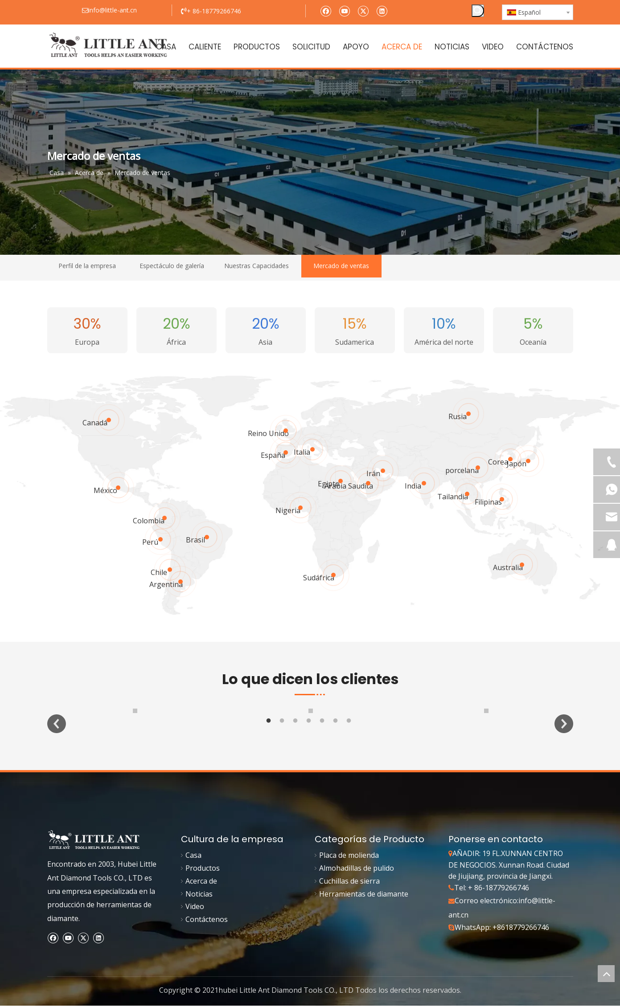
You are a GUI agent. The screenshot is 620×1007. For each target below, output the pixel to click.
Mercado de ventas (341, 265)
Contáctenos (206, 929)
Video (194, 916)
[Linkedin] (381, 10)
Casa (193, 865)
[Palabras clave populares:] (478, 10)
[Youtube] (344, 10)
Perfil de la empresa (87, 265)
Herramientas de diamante (363, 904)
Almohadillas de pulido (356, 878)
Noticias (199, 904)
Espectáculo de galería (172, 265)
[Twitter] (363, 10)
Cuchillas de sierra (349, 891)
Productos (202, 878)
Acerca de (201, 891)
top (606, 973)
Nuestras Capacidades (256, 265)
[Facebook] (325, 10)
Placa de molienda (349, 865)
